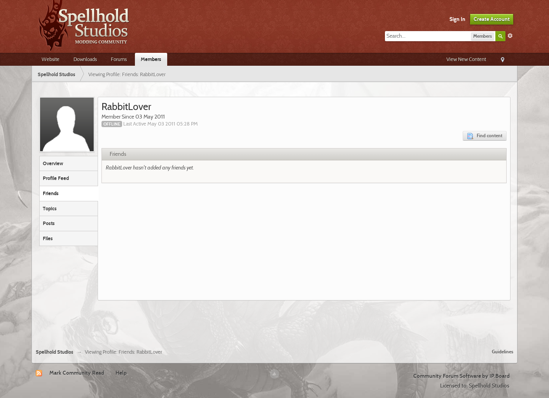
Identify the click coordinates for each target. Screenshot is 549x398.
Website (50, 59)
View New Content (466, 59)
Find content (484, 136)
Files (48, 238)
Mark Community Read (76, 372)
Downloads (85, 59)
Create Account (492, 19)
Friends (51, 193)
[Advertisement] (274, 321)
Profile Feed (56, 178)
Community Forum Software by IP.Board (461, 375)
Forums (119, 59)
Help (121, 372)
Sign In (457, 19)
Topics (50, 208)
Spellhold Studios (54, 352)
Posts (49, 223)
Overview (53, 163)
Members (151, 59)
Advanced (510, 36)
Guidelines (502, 351)
